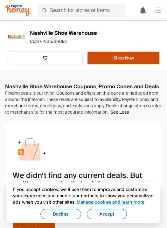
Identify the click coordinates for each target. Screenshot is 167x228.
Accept (106, 214)
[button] (158, 10)
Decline (61, 214)
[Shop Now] (123, 58)
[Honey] (18, 10)
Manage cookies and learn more (110, 202)
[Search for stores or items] (81, 10)
